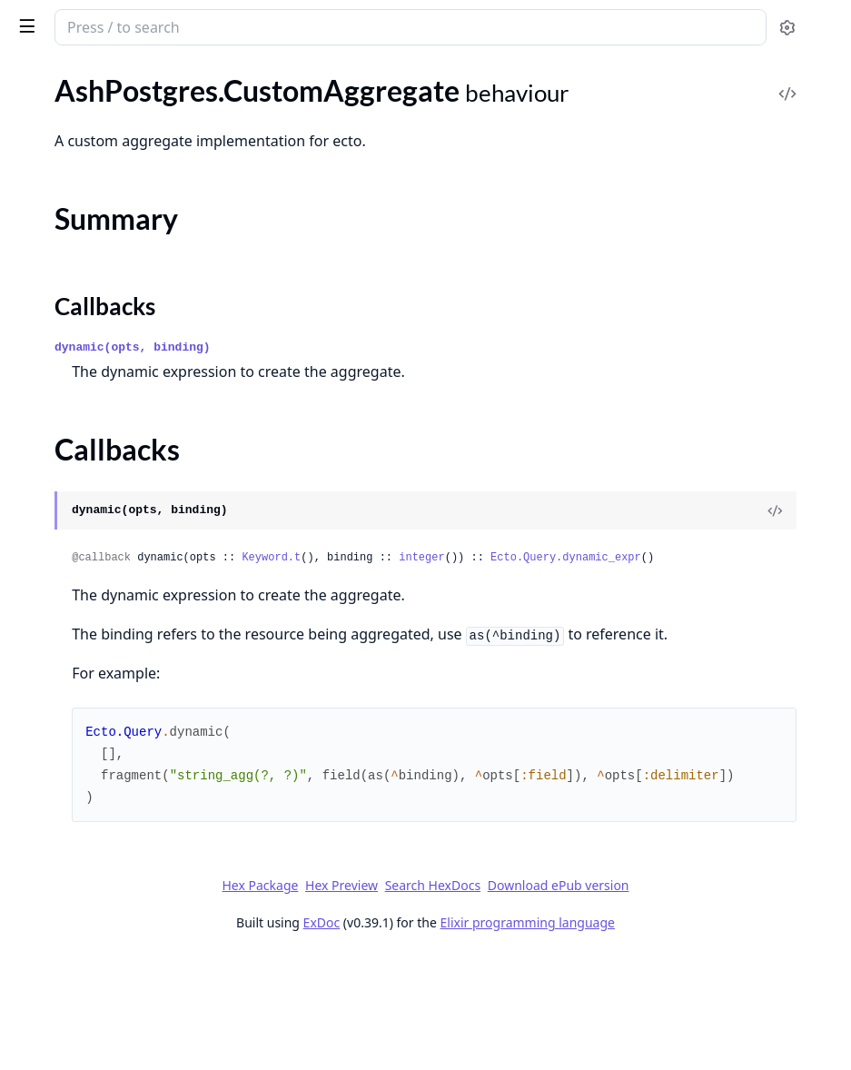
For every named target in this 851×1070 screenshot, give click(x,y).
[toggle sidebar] (248, 25)
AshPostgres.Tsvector (80, 542)
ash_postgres (116, 20)
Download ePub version (695, 998)
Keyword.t (543, 625)
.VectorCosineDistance (84, 1011)
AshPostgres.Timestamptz (94, 469)
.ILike (29, 937)
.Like (27, 962)
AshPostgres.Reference (85, 357)
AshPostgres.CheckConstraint (108, 259)
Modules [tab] (109, 77)
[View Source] (775, 578)
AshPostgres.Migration (85, 817)
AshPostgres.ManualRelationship (118, 195)
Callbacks (62, 746)
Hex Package (396, 998)
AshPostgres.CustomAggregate (111, 692)
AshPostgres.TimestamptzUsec (110, 493)
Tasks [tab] (199, 77)
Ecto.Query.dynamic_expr (419, 646)
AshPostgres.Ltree (70, 444)
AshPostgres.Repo (70, 133)
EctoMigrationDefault (82, 841)
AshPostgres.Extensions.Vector (110, 630)
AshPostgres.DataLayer (87, 108)
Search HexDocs (569, 999)
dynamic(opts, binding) (405, 414)
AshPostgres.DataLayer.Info (100, 333)
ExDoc (458, 1036)
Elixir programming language (664, 1036)
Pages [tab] (33, 77)
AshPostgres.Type (68, 567)
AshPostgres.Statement (87, 382)
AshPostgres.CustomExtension (110, 283)
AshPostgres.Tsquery (78, 518)
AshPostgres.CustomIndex (97, 308)
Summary (61, 724)
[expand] (254, 112)
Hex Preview (477, 998)
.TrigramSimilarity (67, 987)
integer (694, 625)
